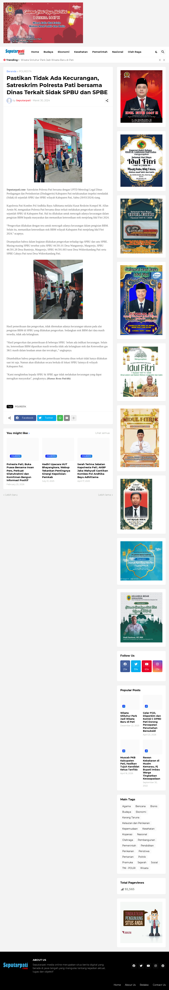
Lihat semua (102, 433)
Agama (126, 806)
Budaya (48, 51)
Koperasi (127, 834)
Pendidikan (147, 845)
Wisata (144, 868)
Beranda (11, 71)
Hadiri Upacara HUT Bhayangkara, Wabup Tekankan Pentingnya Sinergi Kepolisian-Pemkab (56, 471)
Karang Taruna (130, 817)
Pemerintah (99, 51)
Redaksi (144, 984)
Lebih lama (104, 494)
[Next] (164, 60)
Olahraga (127, 839)
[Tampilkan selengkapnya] (74, 418)
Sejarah (142, 862)
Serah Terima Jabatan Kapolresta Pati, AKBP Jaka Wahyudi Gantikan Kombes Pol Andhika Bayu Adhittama (92, 471)
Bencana (140, 806)
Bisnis (153, 806)
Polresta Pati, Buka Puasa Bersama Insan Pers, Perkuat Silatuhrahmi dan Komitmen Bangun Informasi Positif (20, 472)
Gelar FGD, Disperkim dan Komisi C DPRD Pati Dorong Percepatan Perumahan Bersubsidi (152, 721)
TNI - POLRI (128, 868)
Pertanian (128, 856)
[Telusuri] (163, 52)
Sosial (154, 862)
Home (35, 51)
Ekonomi (63, 51)
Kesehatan (81, 51)
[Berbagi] (107, 100)
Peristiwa (144, 851)
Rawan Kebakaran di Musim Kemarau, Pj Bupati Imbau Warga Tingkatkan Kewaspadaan (151, 768)
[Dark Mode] (156, 52)
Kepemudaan (130, 828)
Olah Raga (134, 51)
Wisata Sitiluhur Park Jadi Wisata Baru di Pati (47, 59)
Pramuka (127, 862)
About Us (130, 984)
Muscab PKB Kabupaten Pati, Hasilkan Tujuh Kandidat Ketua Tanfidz (129, 763)
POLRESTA (25, 71)
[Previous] (160, 60)
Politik (142, 856)
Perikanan (128, 851)
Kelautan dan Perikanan (136, 823)
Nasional (117, 51)
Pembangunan (146, 839)
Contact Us (159, 984)
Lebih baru (11, 494)
